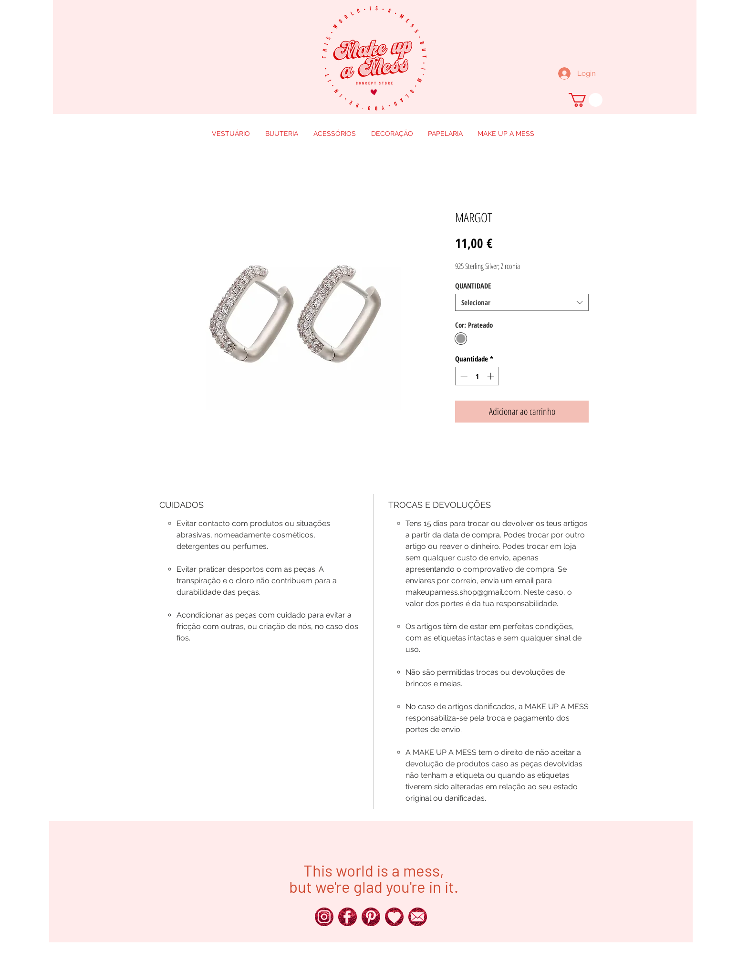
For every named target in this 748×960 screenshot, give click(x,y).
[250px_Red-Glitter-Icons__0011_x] (394, 917)
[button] (586, 100)
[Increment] (491, 376)
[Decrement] (463, 376)
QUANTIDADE (473, 285)
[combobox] (522, 302)
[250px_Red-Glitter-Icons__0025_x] (347, 917)
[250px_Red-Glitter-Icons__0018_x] (371, 917)
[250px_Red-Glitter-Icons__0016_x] (417, 917)
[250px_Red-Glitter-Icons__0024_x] (324, 917)
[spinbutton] (477, 376)
